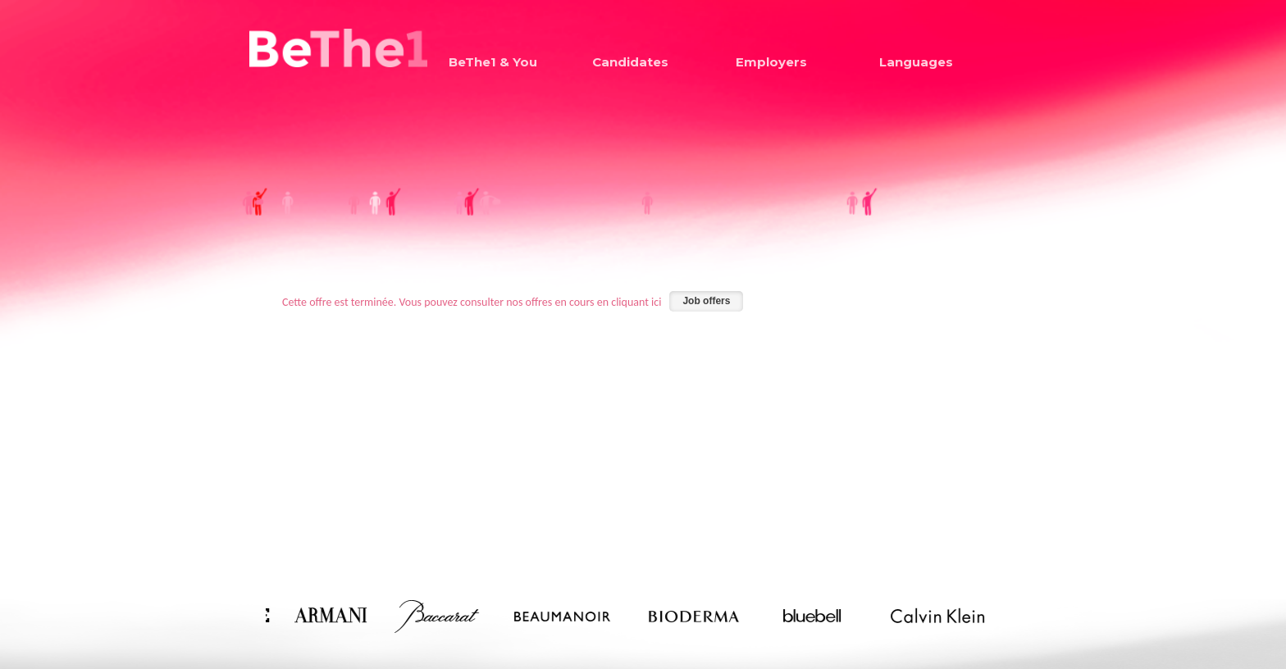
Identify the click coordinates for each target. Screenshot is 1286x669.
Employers (771, 62)
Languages (916, 62)
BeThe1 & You (493, 62)
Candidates (630, 62)
